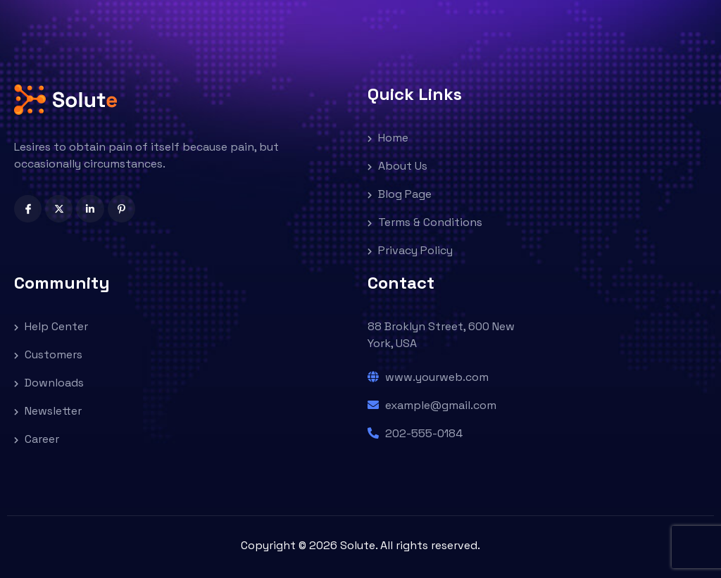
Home (388, 137)
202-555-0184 (415, 433)
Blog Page (400, 194)
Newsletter (48, 410)
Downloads (49, 382)
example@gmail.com (432, 405)
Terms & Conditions (425, 222)
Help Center (51, 326)
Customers (48, 354)
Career (36, 439)
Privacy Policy (410, 250)
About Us (397, 165)
